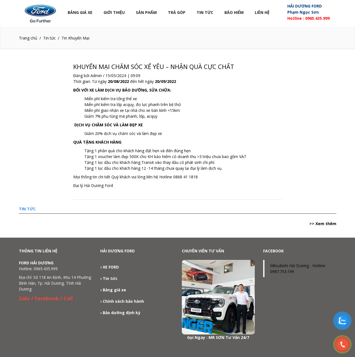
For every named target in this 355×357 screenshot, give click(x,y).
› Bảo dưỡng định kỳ (120, 312)
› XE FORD (109, 267)
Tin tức (205, 12)
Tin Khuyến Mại (75, 38)
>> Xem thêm (322, 223)
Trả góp (176, 12)
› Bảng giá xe (113, 289)
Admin (96, 75)
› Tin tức (108, 278)
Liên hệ (262, 12)
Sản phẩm (146, 12)
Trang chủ (28, 38)
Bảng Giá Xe (80, 12)
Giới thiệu (114, 12)
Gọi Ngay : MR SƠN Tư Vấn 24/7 (218, 337)
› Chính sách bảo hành (122, 301)
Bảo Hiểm (234, 12)
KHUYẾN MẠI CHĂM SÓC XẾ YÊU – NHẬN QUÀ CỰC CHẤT (153, 66)
